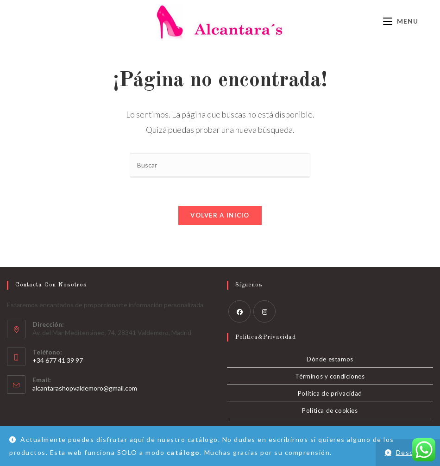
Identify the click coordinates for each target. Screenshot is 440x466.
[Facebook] (239, 311)
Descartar (413, 452)
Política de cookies (330, 410)
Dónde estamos (330, 359)
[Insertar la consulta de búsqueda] (220, 165)
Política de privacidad (330, 393)
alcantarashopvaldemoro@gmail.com (84, 388)
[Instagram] (264, 311)
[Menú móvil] (400, 21)
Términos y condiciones (330, 376)
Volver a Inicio (220, 215)
